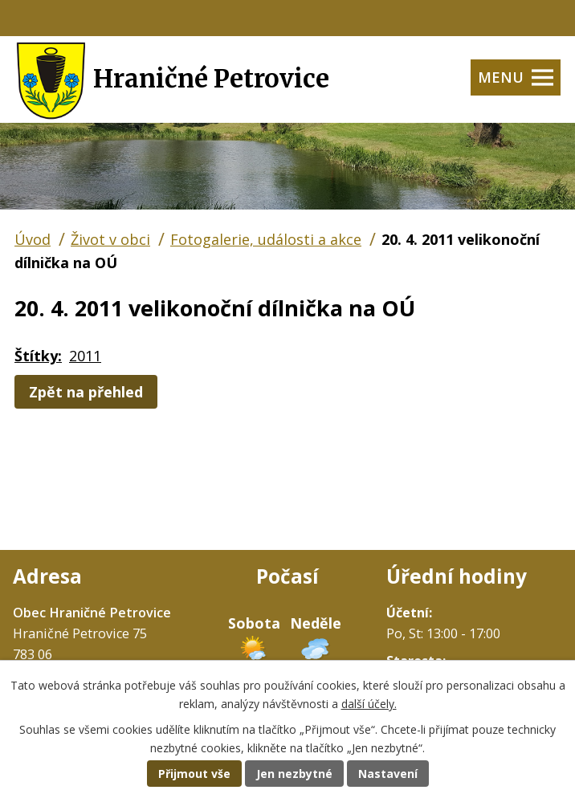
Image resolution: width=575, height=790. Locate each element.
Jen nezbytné (294, 773)
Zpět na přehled (86, 391)
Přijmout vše (194, 773)
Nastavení (388, 773)
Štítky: (38, 355)
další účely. (369, 703)
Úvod (32, 239)
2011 (85, 355)
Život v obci (110, 239)
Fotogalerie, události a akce (265, 239)
